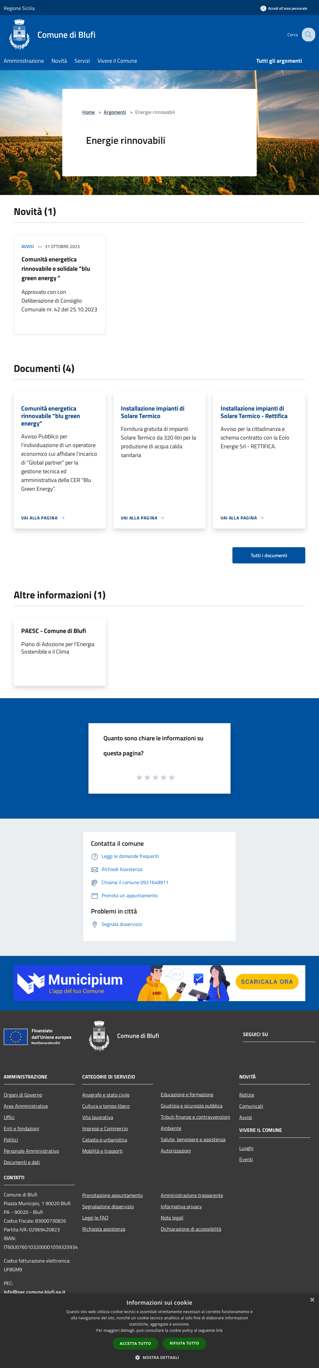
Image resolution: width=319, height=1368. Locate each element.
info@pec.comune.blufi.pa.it (34, 1292)
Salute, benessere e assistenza (193, 1139)
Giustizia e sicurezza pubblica (191, 1105)
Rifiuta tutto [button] (184, 1343)
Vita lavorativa (97, 1117)
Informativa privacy (181, 1206)
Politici (11, 1139)
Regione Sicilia (19, 8)
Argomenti (115, 112)
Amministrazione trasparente (192, 1195)
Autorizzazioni (176, 1150)
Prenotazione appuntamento (112, 1195)
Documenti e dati (22, 1162)
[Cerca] (307, 34)
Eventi (246, 1159)
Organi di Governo (23, 1094)
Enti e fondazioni (21, 1128)
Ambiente (171, 1128)
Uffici (9, 1117)
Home (88, 112)
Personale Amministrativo (31, 1151)
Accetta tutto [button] (135, 1343)
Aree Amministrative (26, 1106)
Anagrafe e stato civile (106, 1094)
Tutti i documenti (269, 555)
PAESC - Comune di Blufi (53, 630)
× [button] (312, 1300)
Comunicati (251, 1106)
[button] (159, 1357)
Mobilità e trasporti (102, 1151)
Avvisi (27, 246)
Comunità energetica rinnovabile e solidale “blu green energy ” (55, 268)
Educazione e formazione (187, 1094)
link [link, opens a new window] (219, 1330)
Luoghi (246, 1148)
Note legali (172, 1217)
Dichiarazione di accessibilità (191, 1229)
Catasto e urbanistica (104, 1139)
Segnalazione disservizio (108, 1206)
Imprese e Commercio (105, 1128)
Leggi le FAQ (95, 1217)
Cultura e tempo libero (106, 1106)
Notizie (246, 1094)
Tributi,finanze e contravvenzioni (195, 1117)
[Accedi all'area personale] (283, 8)
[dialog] (159, 1330)
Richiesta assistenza (103, 1229)
